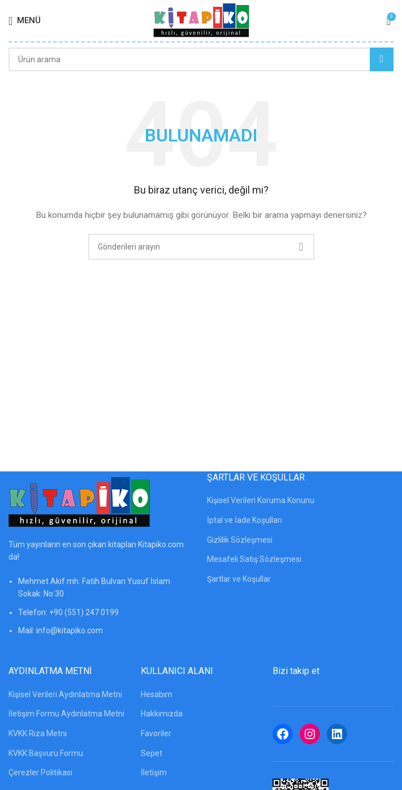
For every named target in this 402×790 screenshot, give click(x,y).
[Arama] (201, 59)
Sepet (151, 753)
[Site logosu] (201, 19)
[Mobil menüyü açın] (24, 21)
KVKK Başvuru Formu (45, 753)
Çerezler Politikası (40, 772)
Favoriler (156, 733)
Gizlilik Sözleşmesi (240, 539)
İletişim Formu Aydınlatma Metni (66, 713)
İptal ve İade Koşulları (244, 520)
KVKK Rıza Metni (37, 733)
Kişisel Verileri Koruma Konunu (260, 500)
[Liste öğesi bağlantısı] (102, 612)
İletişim (154, 772)
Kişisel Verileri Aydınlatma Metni (65, 694)
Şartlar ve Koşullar (239, 578)
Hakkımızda (162, 713)
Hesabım (156, 694)
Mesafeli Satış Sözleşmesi (254, 559)
